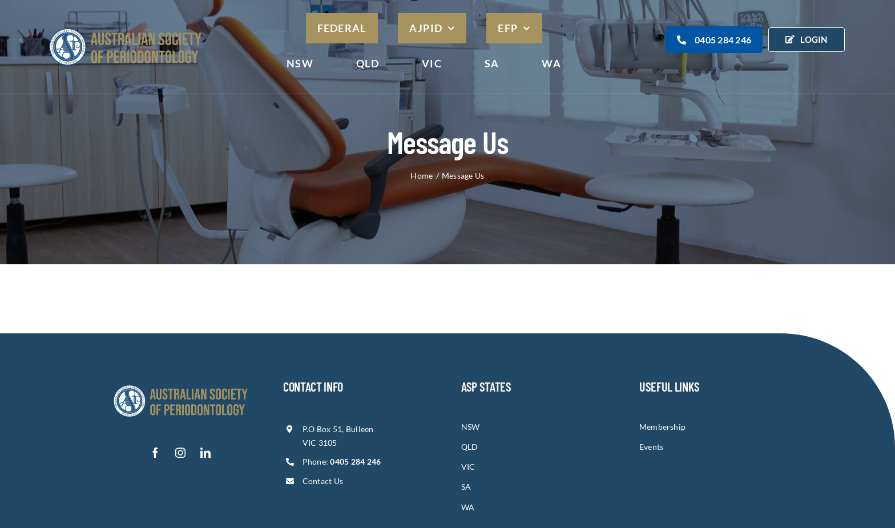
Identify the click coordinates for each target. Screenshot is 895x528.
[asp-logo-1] (180, 384)
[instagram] (180, 452)
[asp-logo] (125, 27)
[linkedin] (205, 452)
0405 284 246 (714, 39)
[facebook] (155, 452)
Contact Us (323, 481)
